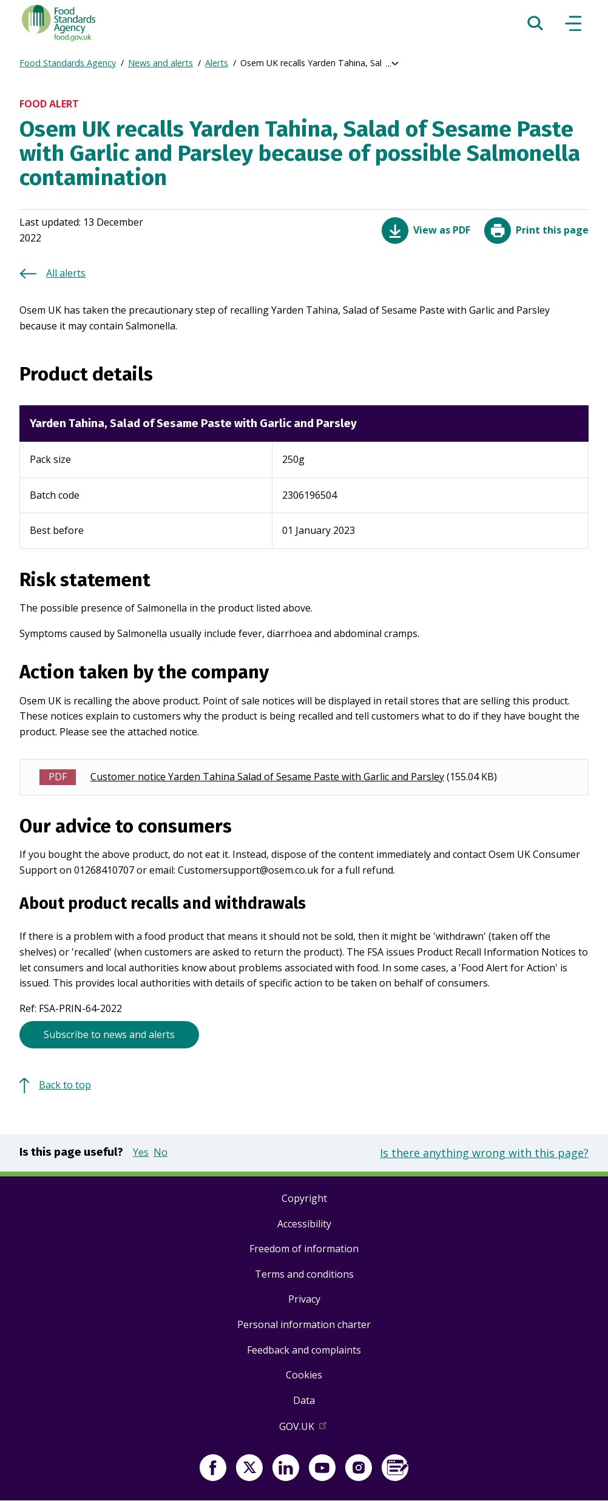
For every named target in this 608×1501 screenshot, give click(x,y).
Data (304, 1400)
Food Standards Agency (67, 63)
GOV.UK (304, 1429)
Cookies (304, 1374)
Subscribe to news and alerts (109, 1034)
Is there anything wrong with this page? (484, 1152)
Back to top (65, 1084)
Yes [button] (141, 1152)
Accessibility (304, 1223)
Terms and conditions (304, 1274)
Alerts (216, 63)
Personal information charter (304, 1324)
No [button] (160, 1152)
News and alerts (160, 63)
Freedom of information (304, 1248)
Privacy (304, 1299)
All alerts (66, 273)
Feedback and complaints (304, 1350)
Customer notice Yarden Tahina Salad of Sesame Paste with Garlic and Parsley (267, 776)
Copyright (304, 1198)
